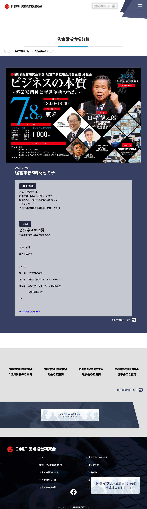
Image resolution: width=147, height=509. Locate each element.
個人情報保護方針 (47, 485)
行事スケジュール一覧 (96, 455)
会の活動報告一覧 (47, 477)
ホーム (42, 455)
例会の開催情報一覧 (48, 470)
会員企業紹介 (92, 462)
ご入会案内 (91, 470)
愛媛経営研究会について (50, 462)
